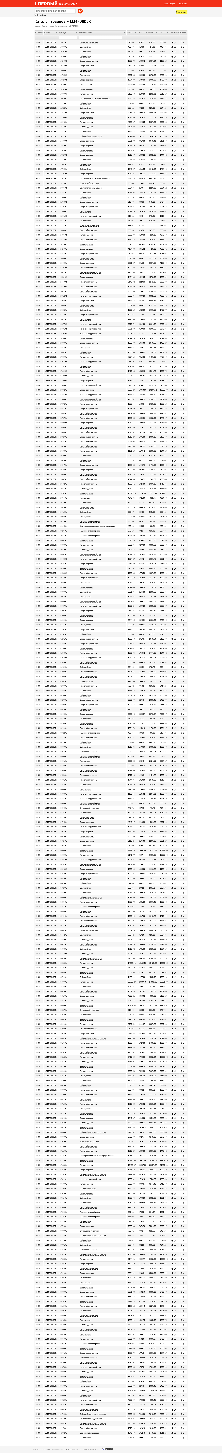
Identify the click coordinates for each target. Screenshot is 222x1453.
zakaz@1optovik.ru (73, 1449)
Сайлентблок (85, 47)
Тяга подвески (86, 84)
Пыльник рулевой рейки (90, 521)
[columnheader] (39, 32)
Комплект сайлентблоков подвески (94, 99)
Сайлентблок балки (88, 1189)
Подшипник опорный (88, 752)
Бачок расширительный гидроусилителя (97, 1156)
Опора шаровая (86, 80)
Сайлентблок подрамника (91, 1419)
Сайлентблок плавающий (91, 136)
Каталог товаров (48, 26)
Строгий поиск (42, 15)
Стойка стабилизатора (89, 1433)
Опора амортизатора (89, 42)
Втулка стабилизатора (89, 183)
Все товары (181, 12)
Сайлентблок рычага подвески (93, 1038)
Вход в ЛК (183, 3)
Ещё (174, 42)
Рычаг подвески (86, 94)
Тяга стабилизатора (88, 230)
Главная (37, 26)
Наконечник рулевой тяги (90, 216)
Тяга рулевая (85, 75)
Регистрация (169, 3)
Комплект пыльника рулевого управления (97, 526)
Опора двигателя (87, 66)
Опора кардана (86, 249)
